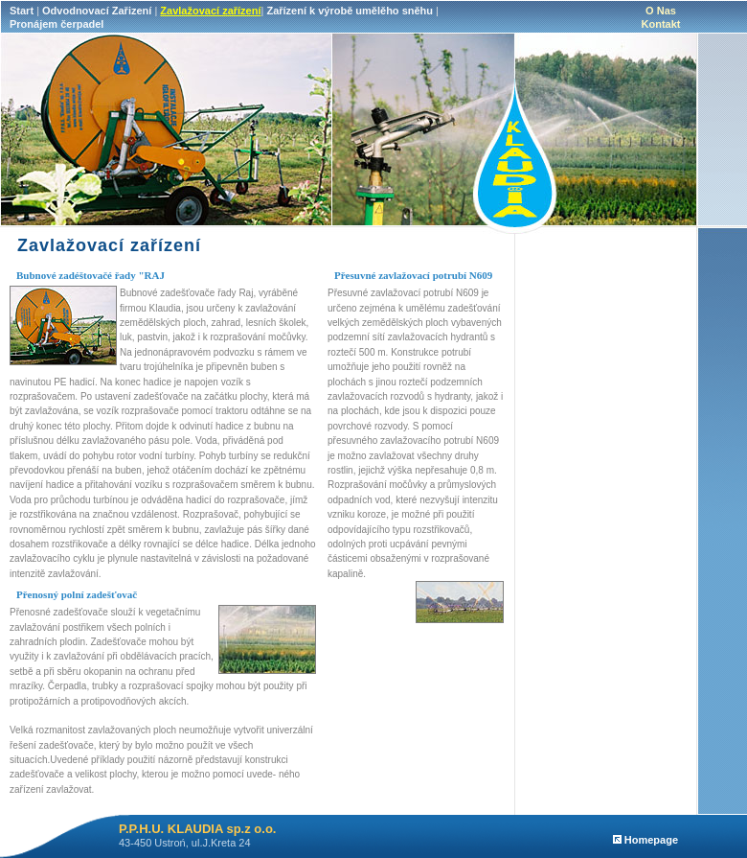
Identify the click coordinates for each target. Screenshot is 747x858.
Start (22, 10)
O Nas (660, 10)
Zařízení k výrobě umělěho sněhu (349, 10)
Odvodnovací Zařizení (96, 10)
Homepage (645, 840)
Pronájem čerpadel (56, 24)
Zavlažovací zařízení (210, 10)
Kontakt (661, 24)
